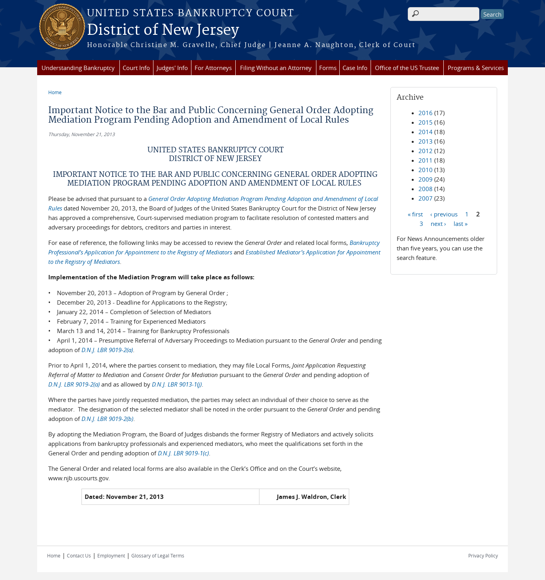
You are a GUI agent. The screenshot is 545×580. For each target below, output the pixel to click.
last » (460, 223)
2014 (425, 132)
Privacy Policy (483, 555)
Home (55, 92)
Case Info (355, 68)
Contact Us (79, 555)
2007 (425, 198)
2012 (425, 151)
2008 (425, 189)
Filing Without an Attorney (276, 68)
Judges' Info (172, 68)
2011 (425, 160)
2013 (425, 141)
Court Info (136, 68)
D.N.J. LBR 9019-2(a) (107, 350)
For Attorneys (213, 68)
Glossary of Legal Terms (157, 555)
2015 (425, 122)
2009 (425, 179)
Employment (111, 555)
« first (415, 214)
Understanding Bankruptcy (78, 68)
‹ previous (444, 214)
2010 (425, 170)
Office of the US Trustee (407, 68)
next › (438, 223)
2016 (425, 113)
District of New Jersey (163, 30)
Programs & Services (476, 68)
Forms (328, 68)
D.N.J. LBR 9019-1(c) (183, 453)
